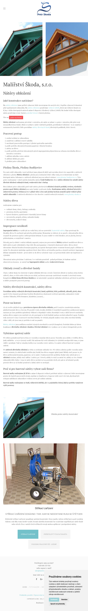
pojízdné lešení (31, 113)
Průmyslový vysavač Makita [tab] (55, 534)
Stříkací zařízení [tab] (28, 534)
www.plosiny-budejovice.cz (67, 177)
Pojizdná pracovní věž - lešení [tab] (44, 544)
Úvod (24, 587)
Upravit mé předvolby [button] (58, 604)
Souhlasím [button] (54, 599)
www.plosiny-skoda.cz (72, 194)
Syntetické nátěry (58, 230)
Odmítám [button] (64, 599)
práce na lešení (16, 117)
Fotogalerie (34, 587)
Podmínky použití (26, 595)
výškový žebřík (53, 108)
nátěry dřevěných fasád (41, 127)
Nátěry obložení (9, 324)
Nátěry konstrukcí (64, 420)
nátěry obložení (12, 105)
